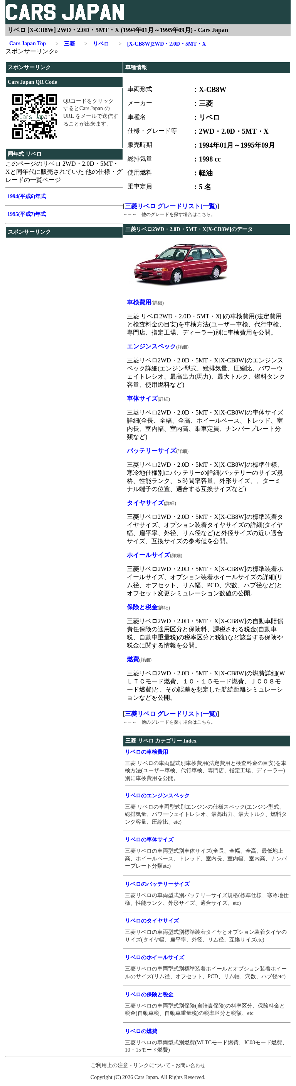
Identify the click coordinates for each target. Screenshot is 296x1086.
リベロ (96, 44)
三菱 (65, 44)
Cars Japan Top (27, 43)
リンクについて (152, 1065)
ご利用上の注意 (109, 1065)
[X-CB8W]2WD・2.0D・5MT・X (162, 44)
